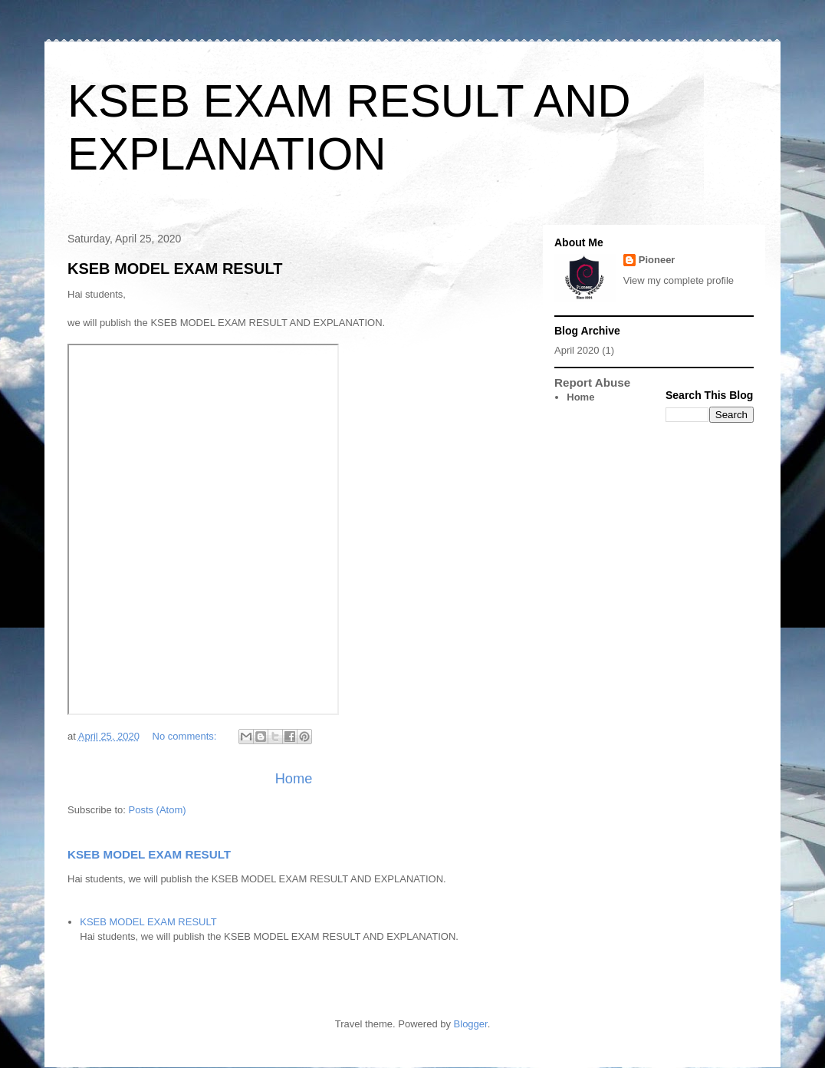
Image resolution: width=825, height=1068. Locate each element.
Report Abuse (592, 382)
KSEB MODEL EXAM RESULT (174, 268)
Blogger (471, 1024)
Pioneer (657, 259)
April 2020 (577, 350)
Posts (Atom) (157, 810)
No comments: (186, 736)
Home (294, 778)
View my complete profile (678, 280)
